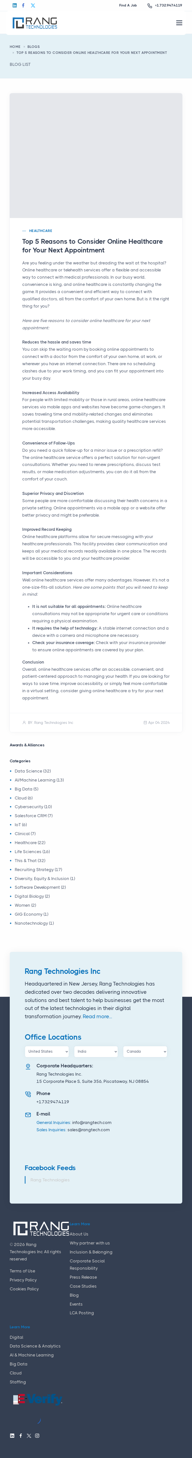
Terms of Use (22, 1270)
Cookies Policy (24, 1288)
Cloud (16, 1372)
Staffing (18, 1381)
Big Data (19, 1363)
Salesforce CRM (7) (33, 815)
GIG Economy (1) (31, 914)
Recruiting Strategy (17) (38, 869)
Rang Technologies (50, 1179)
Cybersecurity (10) (33, 806)
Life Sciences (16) (32, 851)
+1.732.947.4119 (168, 5)
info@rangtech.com (92, 1122)
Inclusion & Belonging (91, 1251)
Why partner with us (90, 1242)
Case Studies (83, 1286)
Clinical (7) (25, 833)
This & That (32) (30, 860)
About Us (79, 1234)
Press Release (83, 1277)
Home (15, 47)
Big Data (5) (26, 788)
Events (76, 1304)
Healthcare (40, 231)
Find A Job (128, 5)
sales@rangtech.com (89, 1129)
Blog (74, 1295)
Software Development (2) (40, 887)
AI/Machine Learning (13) (39, 780)
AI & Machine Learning (32, 1354)
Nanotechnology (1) (34, 923)
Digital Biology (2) (32, 896)
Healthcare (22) (30, 842)
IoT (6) (21, 824)
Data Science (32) (33, 771)
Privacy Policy (23, 1279)
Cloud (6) (23, 797)
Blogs (34, 47)
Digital (16, 1337)
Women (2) (25, 905)
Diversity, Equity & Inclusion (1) (45, 878)
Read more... (97, 1016)
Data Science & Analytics (35, 1346)
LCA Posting (82, 1312)
